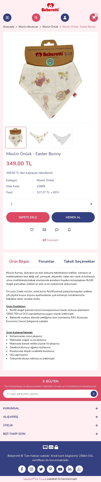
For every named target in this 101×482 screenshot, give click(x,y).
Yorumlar (46, 261)
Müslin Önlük (45, 180)
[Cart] (94, 17)
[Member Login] (65, 17)
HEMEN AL (73, 217)
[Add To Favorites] (32, 230)
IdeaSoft (29, 479)
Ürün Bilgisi (19, 261)
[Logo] (51, 7)
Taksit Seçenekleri (80, 261)
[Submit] (94, 394)
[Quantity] (50, 204)
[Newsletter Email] (50, 394)
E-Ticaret (42, 479)
